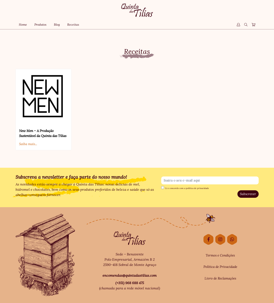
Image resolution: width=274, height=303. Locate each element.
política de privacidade (197, 188)
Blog (57, 25)
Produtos (40, 25)
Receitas (73, 25)
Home (23, 25)
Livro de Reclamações (220, 278)
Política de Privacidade (220, 267)
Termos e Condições (220, 255)
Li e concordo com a (185, 188)
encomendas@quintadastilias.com (130, 275)
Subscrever (248, 194)
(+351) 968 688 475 (129, 283)
